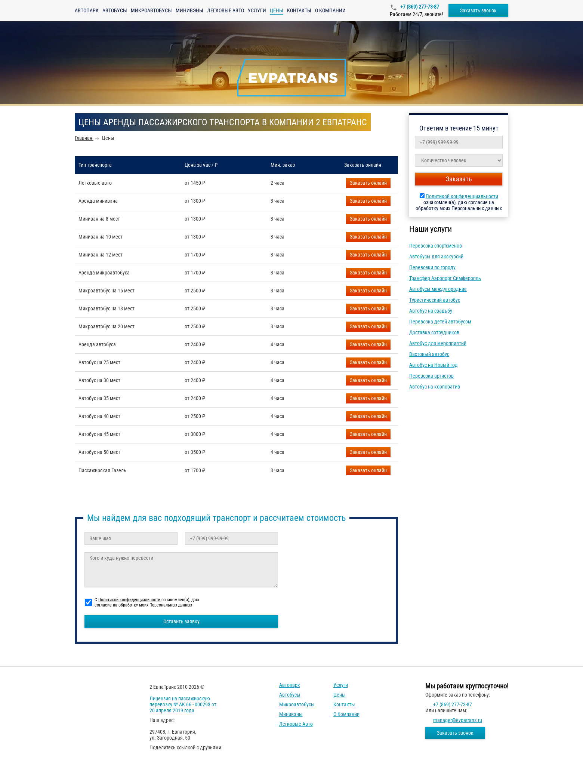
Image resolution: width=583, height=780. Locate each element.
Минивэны (189, 10)
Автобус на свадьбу (430, 311)
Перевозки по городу (432, 267)
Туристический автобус (434, 300)
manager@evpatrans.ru (457, 720)
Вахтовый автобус (429, 354)
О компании (330, 10)
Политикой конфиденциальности (462, 196)
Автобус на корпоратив (434, 387)
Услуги (257, 10)
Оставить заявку (181, 621)
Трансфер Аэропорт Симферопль (445, 278)
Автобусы (114, 10)
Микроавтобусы (151, 10)
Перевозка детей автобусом (440, 322)
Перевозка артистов (431, 376)
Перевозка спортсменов (435, 246)
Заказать (368, 183)
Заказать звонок (478, 10)
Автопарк (87, 10)
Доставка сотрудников (434, 332)
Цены (339, 695)
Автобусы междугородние (438, 289)
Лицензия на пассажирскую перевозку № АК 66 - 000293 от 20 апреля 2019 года (182, 704)
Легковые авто (225, 10)
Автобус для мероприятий (437, 343)
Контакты (299, 10)
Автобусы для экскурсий (436, 257)
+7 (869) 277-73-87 (419, 7)
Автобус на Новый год (433, 365)
